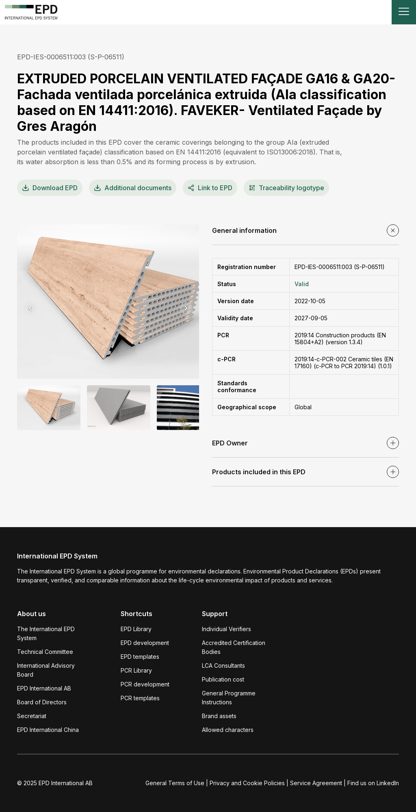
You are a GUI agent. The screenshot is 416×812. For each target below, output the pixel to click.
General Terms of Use (174, 782)
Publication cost (223, 679)
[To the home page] (31, 12)
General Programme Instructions (229, 698)
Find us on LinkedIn (373, 782)
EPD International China (48, 729)
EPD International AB (44, 688)
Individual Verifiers (226, 628)
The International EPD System (46, 633)
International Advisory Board (46, 670)
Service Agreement (316, 782)
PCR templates (140, 698)
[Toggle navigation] (404, 12)
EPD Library (136, 628)
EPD (50, 188)
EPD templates (140, 656)
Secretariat (31, 715)
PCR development (145, 684)
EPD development (145, 642)
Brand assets (219, 715)
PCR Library (136, 670)
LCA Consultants (223, 665)
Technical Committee (45, 651)
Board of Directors (42, 702)
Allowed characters (228, 729)
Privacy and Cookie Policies (247, 782)
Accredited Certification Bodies (233, 647)
